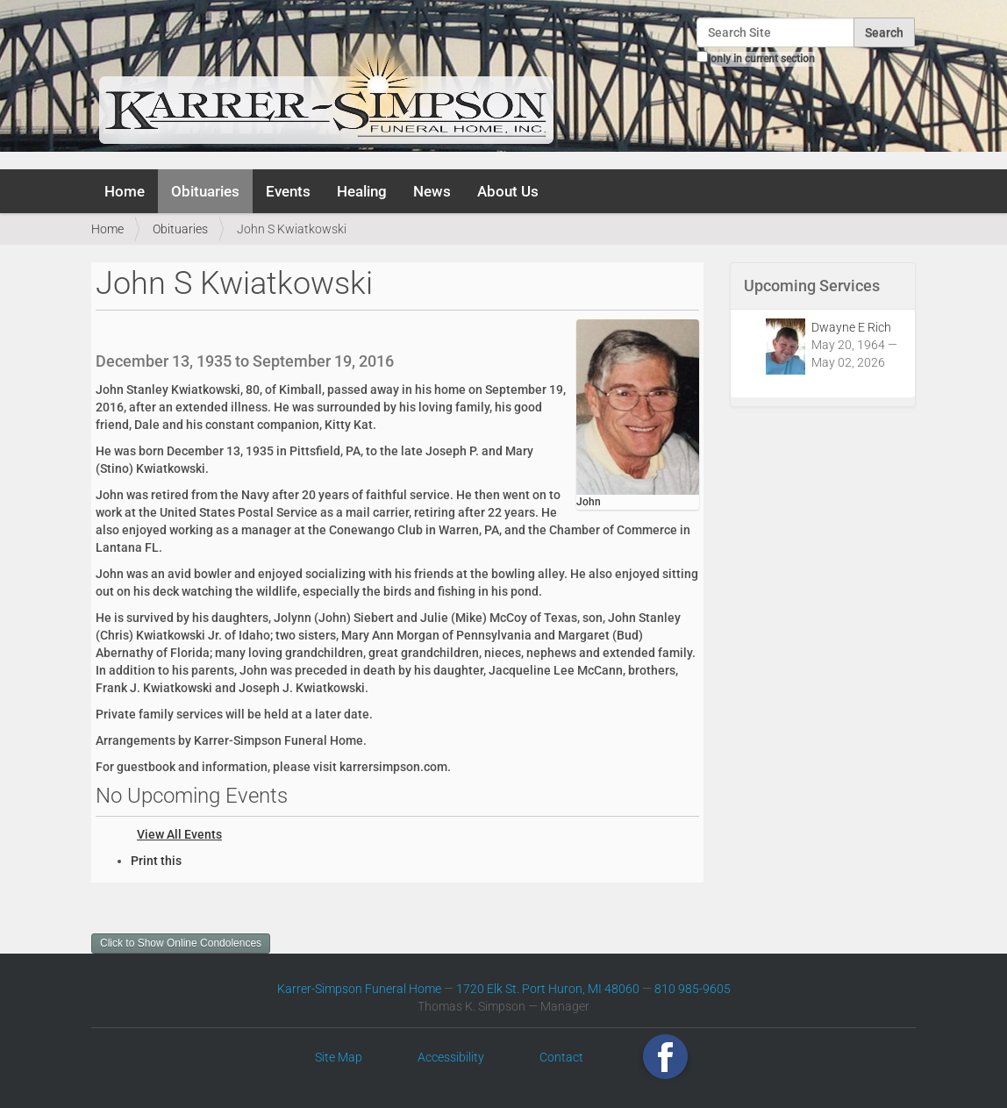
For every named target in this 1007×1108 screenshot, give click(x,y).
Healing (362, 191)
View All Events (179, 834)
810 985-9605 (692, 989)
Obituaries (205, 191)
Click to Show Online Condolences (180, 943)
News (432, 191)
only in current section (763, 59)
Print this (156, 861)
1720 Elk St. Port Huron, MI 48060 (547, 989)
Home (124, 191)
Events (288, 191)
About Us (508, 191)
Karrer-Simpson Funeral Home (359, 989)
